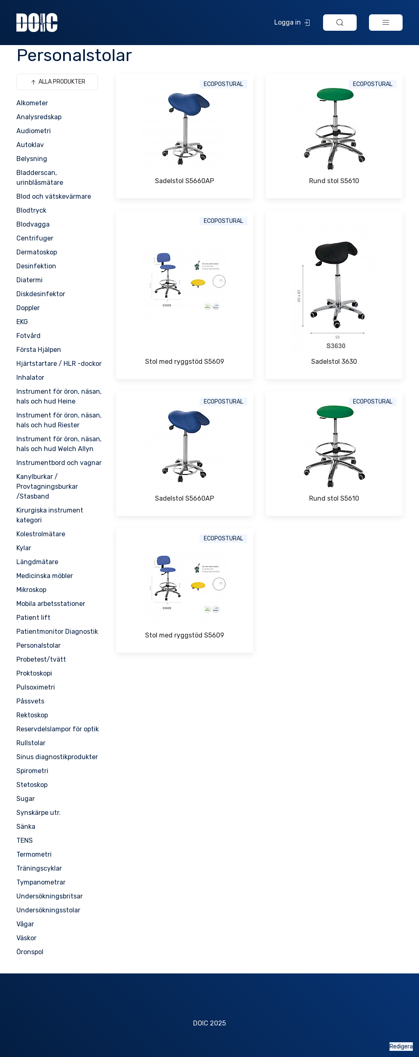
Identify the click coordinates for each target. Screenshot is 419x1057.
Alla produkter (57, 82)
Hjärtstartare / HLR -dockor (59, 363)
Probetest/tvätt (41, 659)
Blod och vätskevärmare (53, 196)
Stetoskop (32, 785)
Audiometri (33, 131)
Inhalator (30, 377)
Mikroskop (31, 590)
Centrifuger (34, 238)
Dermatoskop (36, 252)
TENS (24, 840)
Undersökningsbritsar (49, 896)
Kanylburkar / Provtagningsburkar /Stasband (47, 486)
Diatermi (29, 280)
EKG (22, 322)
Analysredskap (38, 117)
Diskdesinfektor (40, 294)
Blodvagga (33, 224)
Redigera (401, 1046)
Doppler (28, 308)
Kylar (23, 548)
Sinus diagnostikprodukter (57, 757)
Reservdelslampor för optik (57, 729)
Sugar (25, 799)
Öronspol (29, 952)
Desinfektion (36, 266)
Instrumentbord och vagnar (59, 463)
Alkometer (32, 103)
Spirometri (32, 771)
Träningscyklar (39, 868)
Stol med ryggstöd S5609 (184, 361)
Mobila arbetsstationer (50, 604)
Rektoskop (32, 715)
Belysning (31, 159)
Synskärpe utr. (38, 813)
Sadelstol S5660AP (184, 181)
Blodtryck (31, 210)
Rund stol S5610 (334, 181)
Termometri (34, 854)
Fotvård (28, 336)
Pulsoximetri (35, 687)
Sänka (25, 826)
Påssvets (30, 701)
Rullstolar (31, 743)
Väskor (26, 938)
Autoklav (30, 145)
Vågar (25, 924)
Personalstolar (38, 645)
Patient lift (33, 617)
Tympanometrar (41, 882)
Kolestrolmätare (40, 534)
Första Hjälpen (38, 350)
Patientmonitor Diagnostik (57, 631)
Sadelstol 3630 (334, 361)
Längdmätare (37, 562)
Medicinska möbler (44, 576)
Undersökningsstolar (48, 910)
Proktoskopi (34, 673)
